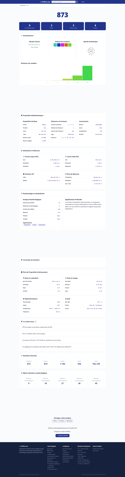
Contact (49, 452)
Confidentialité (51, 454)
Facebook (61, 421)
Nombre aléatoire (62, 435)
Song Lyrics (96, 450)
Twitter (55, 421)
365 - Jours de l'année (84, 462)
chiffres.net (45, 2)
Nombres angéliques (53, 463)
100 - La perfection (83, 460)
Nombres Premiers (53, 456)
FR (83, 2)
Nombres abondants (67, 458)
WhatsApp (69, 421)
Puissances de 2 (52, 469)
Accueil (23, 5)
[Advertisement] (62, 99)
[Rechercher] (63, 2)
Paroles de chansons (98, 449)
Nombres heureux (67, 456)
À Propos (50, 450)
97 (73, 124)
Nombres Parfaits (52, 462)
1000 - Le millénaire (83, 463)
